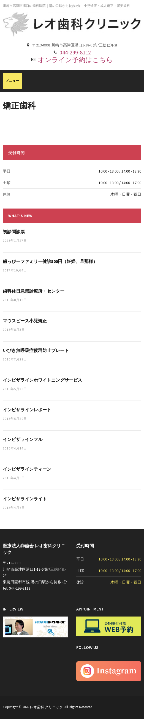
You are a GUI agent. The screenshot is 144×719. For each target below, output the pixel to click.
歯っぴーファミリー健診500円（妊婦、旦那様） (50, 261)
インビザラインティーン (27, 469)
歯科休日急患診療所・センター (33, 291)
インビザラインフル (22, 439)
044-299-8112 (75, 52)
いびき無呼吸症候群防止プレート (36, 350)
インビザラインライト (25, 498)
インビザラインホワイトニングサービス (42, 380)
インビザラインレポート (27, 409)
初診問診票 (14, 231)
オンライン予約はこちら (75, 59)
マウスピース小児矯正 (25, 320)
